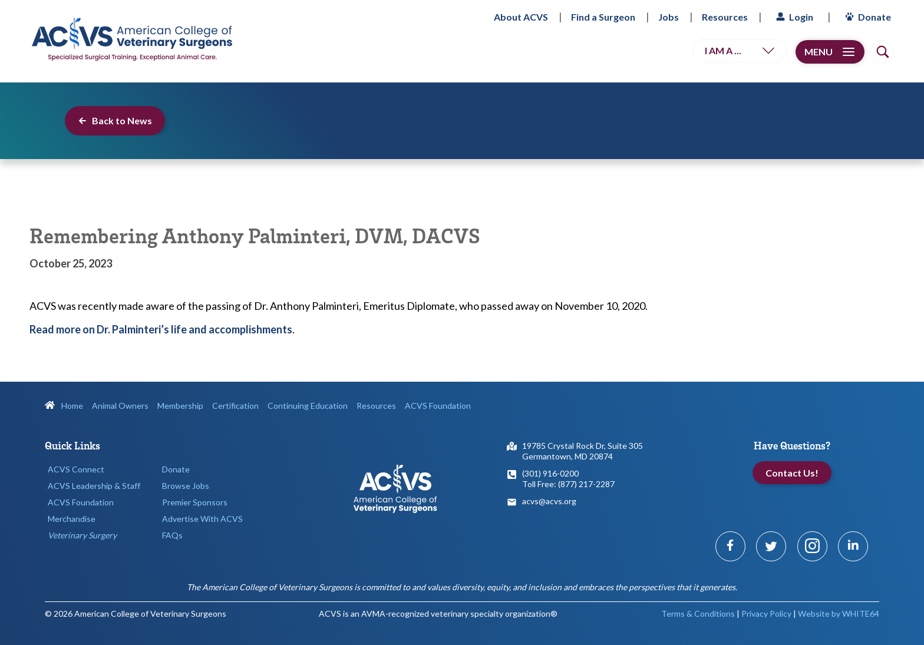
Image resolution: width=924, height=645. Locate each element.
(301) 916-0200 (550, 473)
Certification (235, 406)
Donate (866, 16)
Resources (725, 16)
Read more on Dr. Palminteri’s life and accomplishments (160, 329)
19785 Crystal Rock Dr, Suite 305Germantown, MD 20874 (582, 451)
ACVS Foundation (438, 406)
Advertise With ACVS (202, 519)
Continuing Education (308, 406)
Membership (180, 406)
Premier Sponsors (194, 502)
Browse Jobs (185, 486)
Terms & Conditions (698, 613)
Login (793, 16)
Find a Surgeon (603, 16)
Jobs (668, 16)
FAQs (172, 535)
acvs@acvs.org (549, 501)
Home (64, 406)
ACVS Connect (76, 469)
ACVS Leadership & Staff (94, 486)
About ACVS (521, 16)
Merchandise (71, 519)
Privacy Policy (766, 613)
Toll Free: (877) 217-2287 (568, 484)
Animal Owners (120, 406)
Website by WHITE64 (838, 613)
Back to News (115, 120)
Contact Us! (792, 472)
